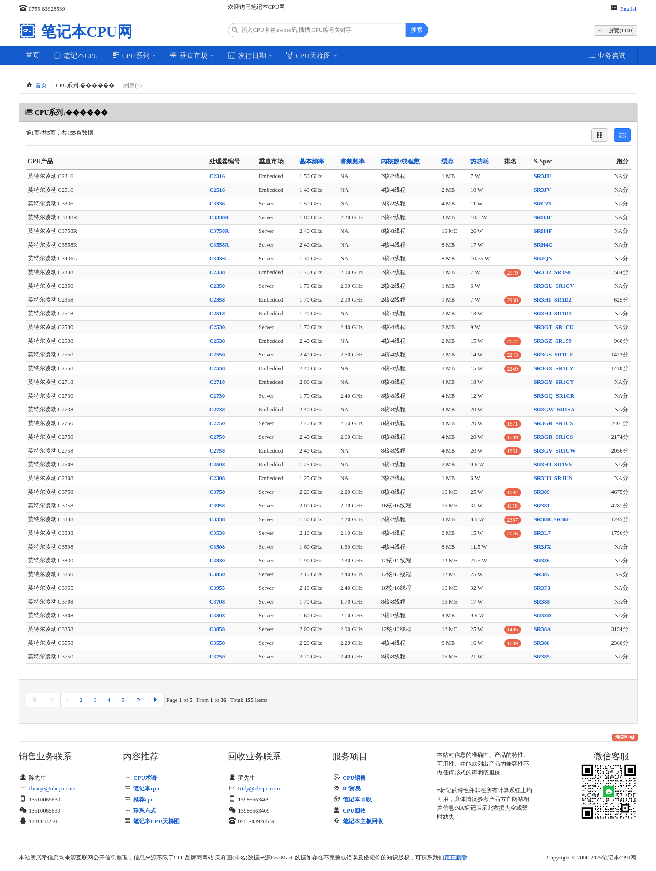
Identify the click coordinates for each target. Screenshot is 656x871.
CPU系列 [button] (134, 55)
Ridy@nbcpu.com (259, 788)
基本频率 (311, 161)
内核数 (390, 161)
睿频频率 (352, 161)
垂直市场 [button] (191, 55)
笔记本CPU (76, 55)
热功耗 (479, 161)
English (629, 8)
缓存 (447, 161)
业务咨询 (607, 55)
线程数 (410, 161)
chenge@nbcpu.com (52, 788)
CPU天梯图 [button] (311, 55)
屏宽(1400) (621, 30)
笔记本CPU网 (85, 31)
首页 (33, 55)
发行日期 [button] (250, 55)
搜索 (416, 30)
